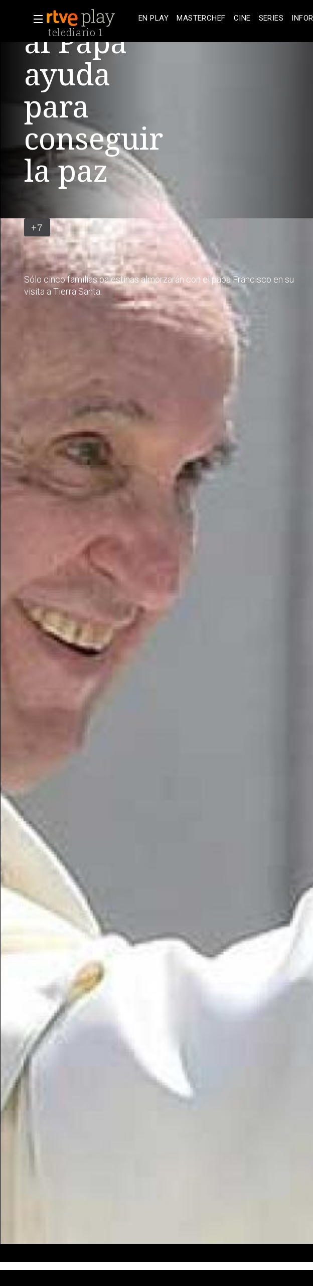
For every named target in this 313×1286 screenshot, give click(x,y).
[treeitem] (153, 18)
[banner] (90, 18)
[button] (35, 19)
